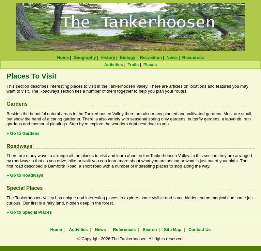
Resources (193, 57)
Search (150, 229)
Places (150, 64)
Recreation (151, 57)
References (124, 229)
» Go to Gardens (23, 133)
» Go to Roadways (25, 175)
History (107, 57)
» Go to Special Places (29, 212)
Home (63, 57)
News (171, 57)
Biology (127, 57)
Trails (133, 64)
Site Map (172, 229)
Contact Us (199, 229)
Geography (84, 57)
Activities (113, 64)
